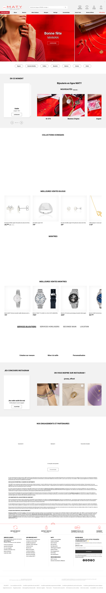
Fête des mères (35, 513)
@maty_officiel (69, 379)
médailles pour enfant (74, 492)
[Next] (21, 122)
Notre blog (53, 552)
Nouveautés (66, 89)
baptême (15, 512)
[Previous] (12, 122)
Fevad (58, 579)
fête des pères (40, 513)
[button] (52, 60)
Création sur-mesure (27, 355)
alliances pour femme (49, 488)
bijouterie (15, 515)
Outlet (17, 109)
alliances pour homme (59, 488)
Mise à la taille (53, 355)
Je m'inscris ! (89, 551)
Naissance (10, 512)
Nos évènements (54, 554)
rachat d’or (37, 516)
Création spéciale (11, 516)
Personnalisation (79, 355)
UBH (49, 579)
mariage (24, 512)
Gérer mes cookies (84, 587)
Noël (51, 513)
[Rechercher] (65, 7)
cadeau (80, 513)
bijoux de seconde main (54, 499)
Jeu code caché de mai (16, 401)
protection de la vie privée (79, 557)
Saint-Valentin (47, 513)
